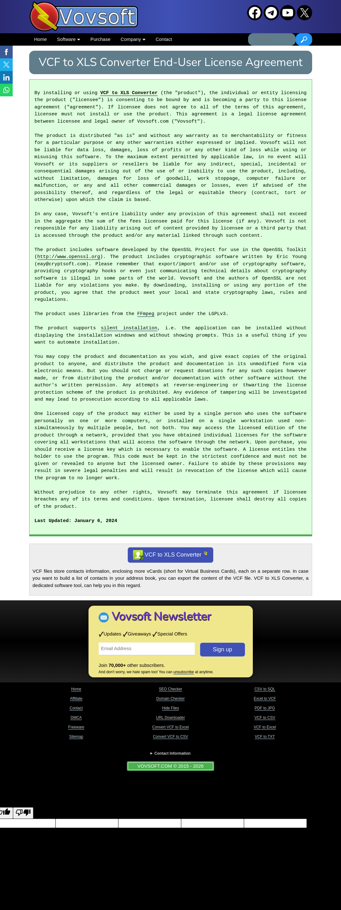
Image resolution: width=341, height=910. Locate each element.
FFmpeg (145, 314)
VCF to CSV (264, 717)
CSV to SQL (264, 689)
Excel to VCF (265, 698)
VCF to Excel (265, 727)
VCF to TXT (265, 736)
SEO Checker (170, 689)
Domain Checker (170, 698)
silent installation (129, 328)
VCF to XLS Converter (129, 93)
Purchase (100, 39)
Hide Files (170, 708)
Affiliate (76, 698)
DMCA (76, 717)
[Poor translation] (23, 813)
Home (40, 39)
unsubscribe (184, 672)
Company (133, 39)
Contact (164, 39)
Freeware (76, 727)
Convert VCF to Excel (170, 727)
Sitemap (76, 736)
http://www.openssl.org (68, 257)
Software (68, 39)
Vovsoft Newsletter (161, 616)
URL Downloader (170, 717)
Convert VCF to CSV (170, 736)
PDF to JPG (265, 708)
